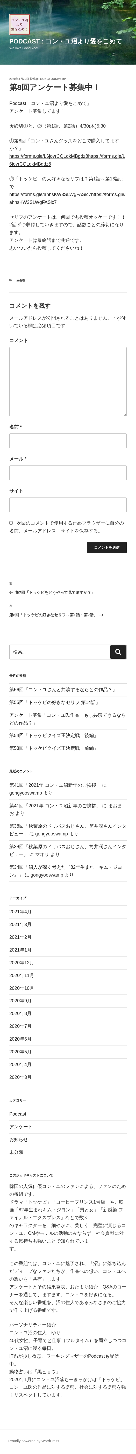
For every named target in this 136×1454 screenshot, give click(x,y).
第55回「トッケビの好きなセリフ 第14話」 (54, 702)
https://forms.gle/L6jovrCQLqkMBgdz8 (48, 156)
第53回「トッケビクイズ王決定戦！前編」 (53, 748)
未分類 (21, 280)
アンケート (21, 1126)
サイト (16, 491)
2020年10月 (21, 988)
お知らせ (18, 1139)
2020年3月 (20, 1077)
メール (17, 459)
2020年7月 (20, 1026)
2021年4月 (20, 911)
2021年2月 (20, 937)
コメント (18, 340)
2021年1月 (20, 950)
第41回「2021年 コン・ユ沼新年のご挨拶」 (55, 785)
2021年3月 (20, 924)
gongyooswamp (53, 78)
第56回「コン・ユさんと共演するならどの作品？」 (63, 689)
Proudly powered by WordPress (33, 1441)
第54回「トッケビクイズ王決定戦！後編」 (53, 735)
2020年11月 (21, 975)
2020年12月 (21, 962)
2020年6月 (20, 1039)
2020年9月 (20, 1000)
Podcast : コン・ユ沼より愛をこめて (65, 41)
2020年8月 (20, 1013)
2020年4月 (20, 1064)
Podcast (17, 1114)
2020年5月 (20, 1051)
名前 (15, 427)
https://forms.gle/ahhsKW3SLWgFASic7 (50, 194)
